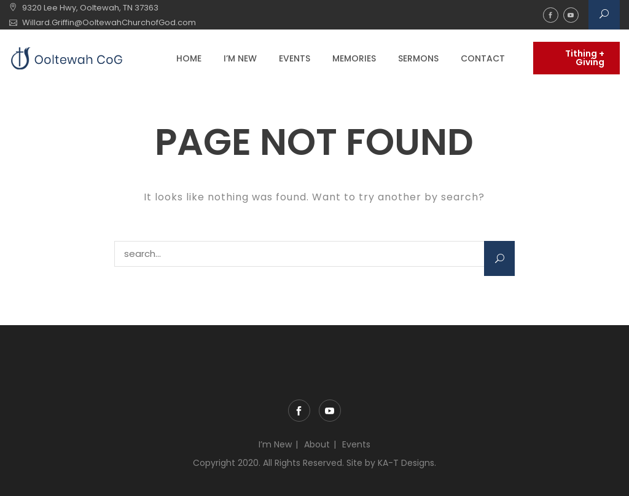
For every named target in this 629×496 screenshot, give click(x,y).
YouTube (571, 15)
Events (294, 58)
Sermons (418, 58)
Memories (354, 58)
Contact (483, 58)
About (317, 444)
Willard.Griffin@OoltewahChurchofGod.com (109, 22)
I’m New (240, 58)
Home (188, 58)
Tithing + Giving (584, 57)
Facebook (550, 15)
